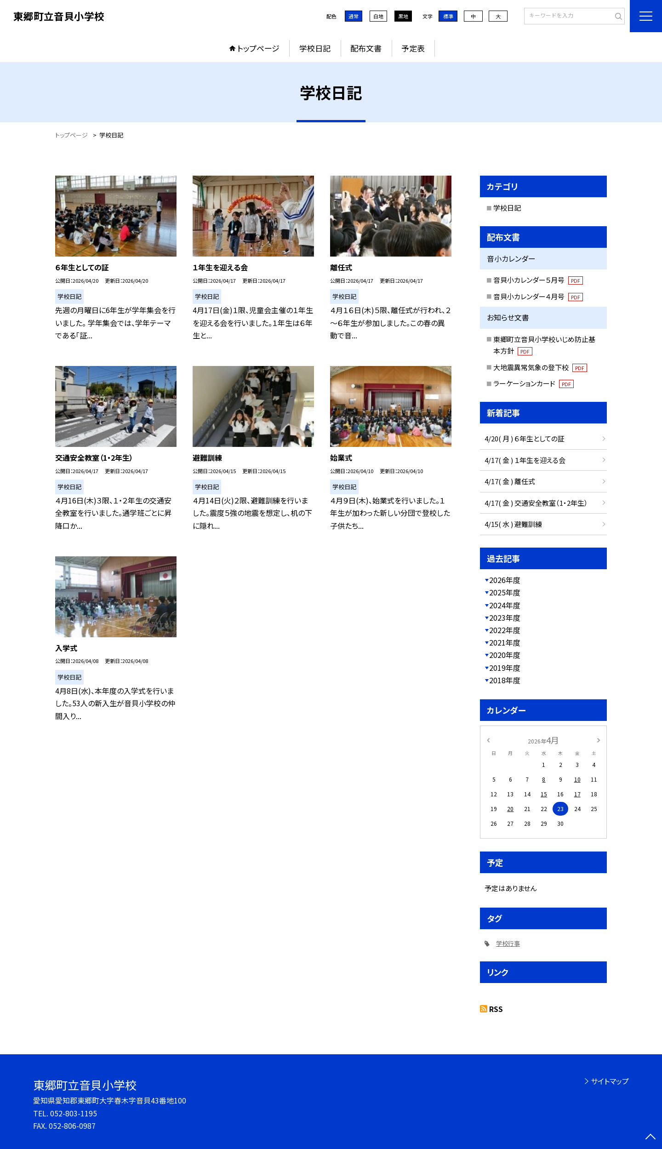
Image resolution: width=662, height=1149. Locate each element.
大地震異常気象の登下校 (540, 367)
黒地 (403, 16)
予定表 (413, 48)
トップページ (258, 48)
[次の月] (598, 739)
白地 (378, 16)
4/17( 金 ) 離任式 (510, 481)
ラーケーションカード (533, 383)
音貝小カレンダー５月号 (538, 280)
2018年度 (504, 680)
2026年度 (504, 579)
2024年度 (504, 605)
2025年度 (504, 592)
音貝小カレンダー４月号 (538, 296)
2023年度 (504, 617)
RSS (496, 1008)
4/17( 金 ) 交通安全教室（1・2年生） (536, 503)
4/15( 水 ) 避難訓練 (513, 524)
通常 (353, 16)
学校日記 (315, 48)
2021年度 (504, 642)
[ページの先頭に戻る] (650, 1137)
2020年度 (504, 654)
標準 (448, 16)
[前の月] (488, 739)
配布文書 (366, 48)
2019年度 (504, 667)
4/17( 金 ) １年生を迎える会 (525, 460)
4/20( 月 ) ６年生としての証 (525, 438)
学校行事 (508, 943)
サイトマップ (610, 1080)
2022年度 (504, 629)
